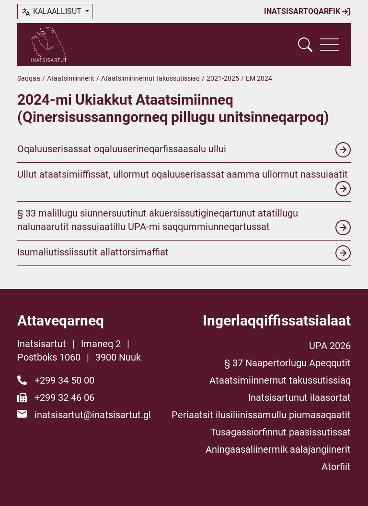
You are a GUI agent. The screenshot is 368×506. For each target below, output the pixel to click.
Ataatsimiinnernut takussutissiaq (150, 78)
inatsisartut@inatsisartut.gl (92, 415)
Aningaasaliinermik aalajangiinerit (278, 449)
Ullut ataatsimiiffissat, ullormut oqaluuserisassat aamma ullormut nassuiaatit (184, 182)
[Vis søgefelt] (305, 44)
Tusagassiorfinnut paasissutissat (280, 432)
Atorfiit (336, 466)
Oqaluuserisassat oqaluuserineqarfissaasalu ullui (184, 149)
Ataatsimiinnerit (70, 78)
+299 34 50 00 (64, 380)
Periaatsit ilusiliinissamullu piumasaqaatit (261, 415)
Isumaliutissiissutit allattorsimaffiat (184, 253)
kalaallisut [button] (52, 12)
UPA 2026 (330, 345)
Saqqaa (28, 78)
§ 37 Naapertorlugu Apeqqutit (287, 363)
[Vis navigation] (329, 44)
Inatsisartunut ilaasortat (299, 397)
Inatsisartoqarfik (307, 11)
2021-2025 (223, 78)
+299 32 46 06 (64, 397)
